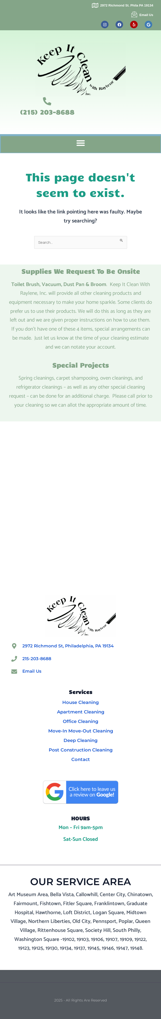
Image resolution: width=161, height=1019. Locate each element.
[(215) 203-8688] (47, 101)
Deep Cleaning (80, 740)
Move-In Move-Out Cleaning (80, 730)
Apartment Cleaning (80, 711)
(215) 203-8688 (47, 112)
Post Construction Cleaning (81, 749)
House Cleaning (80, 702)
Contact (80, 759)
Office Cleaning (80, 721)
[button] (80, 143)
